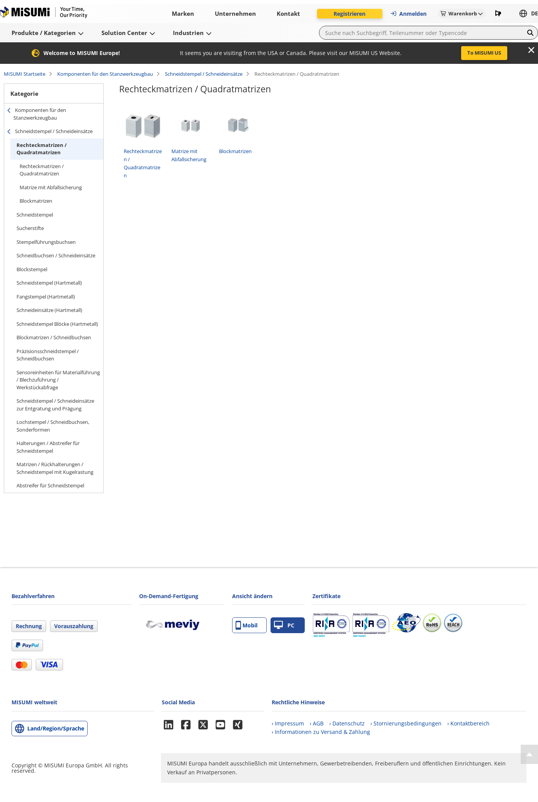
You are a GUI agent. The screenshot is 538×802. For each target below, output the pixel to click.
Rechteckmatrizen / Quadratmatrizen (41, 149)
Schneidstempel (35, 214)
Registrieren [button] (349, 13)
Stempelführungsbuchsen (46, 241)
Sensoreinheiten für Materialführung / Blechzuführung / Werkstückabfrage (58, 380)
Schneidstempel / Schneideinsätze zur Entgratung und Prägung (55, 404)
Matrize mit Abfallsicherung (51, 187)
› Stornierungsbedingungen (406, 723)
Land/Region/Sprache (55, 728)
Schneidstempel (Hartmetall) (49, 282)
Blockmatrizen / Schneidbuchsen (54, 337)
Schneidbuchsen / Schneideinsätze (56, 255)
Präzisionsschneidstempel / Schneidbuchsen (48, 355)
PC (284, 625)
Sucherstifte (30, 228)
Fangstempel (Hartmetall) (46, 296)
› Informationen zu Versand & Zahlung (321, 731)
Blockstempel (32, 269)
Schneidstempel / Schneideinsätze (203, 73)
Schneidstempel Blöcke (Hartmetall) (57, 323)
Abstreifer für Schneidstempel (50, 485)
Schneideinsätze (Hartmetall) (49, 310)
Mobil (246, 625)
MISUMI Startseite (24, 73)
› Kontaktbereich (468, 723)
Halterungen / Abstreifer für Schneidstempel (48, 447)
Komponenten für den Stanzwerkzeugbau (105, 73)
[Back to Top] (529, 754)
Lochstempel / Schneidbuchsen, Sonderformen (53, 426)
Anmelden (408, 13)
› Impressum (288, 723)
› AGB (317, 723)
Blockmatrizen (36, 200)
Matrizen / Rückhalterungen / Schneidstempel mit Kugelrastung (55, 468)
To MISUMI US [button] (484, 52)
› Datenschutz (347, 723)
